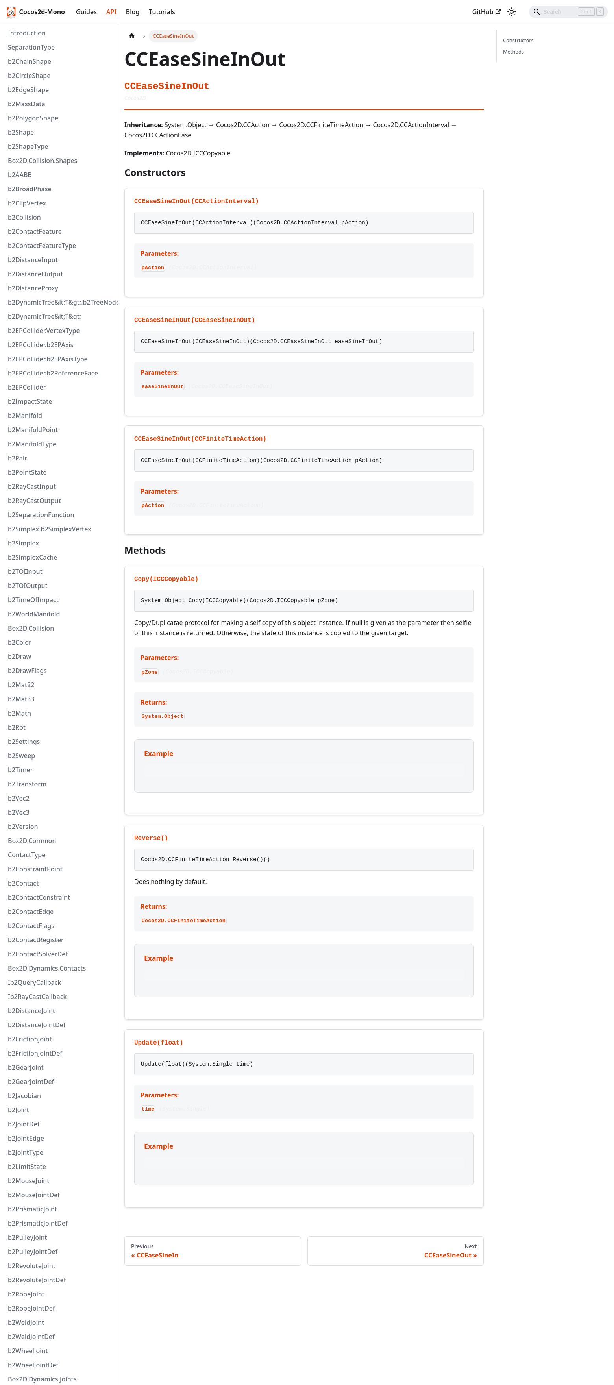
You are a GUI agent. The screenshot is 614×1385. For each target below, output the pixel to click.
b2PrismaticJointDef (38, 1223)
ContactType (26, 855)
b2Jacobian (24, 1095)
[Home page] (131, 36)
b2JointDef (24, 1124)
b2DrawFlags (27, 670)
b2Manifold (25, 415)
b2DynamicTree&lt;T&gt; (44, 316)
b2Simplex (23, 543)
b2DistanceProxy (33, 288)
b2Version (23, 826)
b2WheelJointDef (33, 1365)
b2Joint (18, 1110)
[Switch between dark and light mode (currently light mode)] (511, 12)
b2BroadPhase (30, 189)
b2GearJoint (26, 1067)
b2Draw (19, 656)
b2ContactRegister (36, 940)
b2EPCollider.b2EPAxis (41, 344)
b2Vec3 (19, 812)
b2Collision (24, 217)
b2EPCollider (27, 387)
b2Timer (20, 770)
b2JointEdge (26, 1138)
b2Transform (27, 784)
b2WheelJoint (28, 1350)
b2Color (19, 642)
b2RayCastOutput (34, 500)
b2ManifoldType (32, 444)
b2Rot (17, 727)
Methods (513, 51)
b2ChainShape (29, 61)
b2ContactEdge (31, 911)
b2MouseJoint (28, 1180)
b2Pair (17, 458)
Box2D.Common (32, 840)
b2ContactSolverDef (38, 954)
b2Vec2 (19, 798)
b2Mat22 (21, 684)
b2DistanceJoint (31, 1010)
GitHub (486, 11)
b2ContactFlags (31, 925)
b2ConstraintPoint (35, 869)
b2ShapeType (28, 146)
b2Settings (24, 741)
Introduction (27, 33)
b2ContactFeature (35, 231)
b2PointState (27, 472)
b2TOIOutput (28, 585)
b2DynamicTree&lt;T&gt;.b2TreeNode (61, 302)
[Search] (568, 12)
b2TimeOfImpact (33, 599)
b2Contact (23, 883)
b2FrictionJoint (30, 1039)
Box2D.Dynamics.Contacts (47, 968)
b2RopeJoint (26, 1294)
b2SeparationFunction (41, 514)
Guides (86, 11)
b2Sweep (21, 755)
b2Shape (21, 132)
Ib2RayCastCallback (37, 996)
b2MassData (26, 104)
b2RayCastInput (32, 486)
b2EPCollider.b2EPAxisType (48, 359)
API (111, 11)
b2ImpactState (30, 401)
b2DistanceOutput (35, 274)
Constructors (518, 40)
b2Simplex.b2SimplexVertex (49, 529)
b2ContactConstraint (39, 897)
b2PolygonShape (33, 118)
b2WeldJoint (26, 1322)
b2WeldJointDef (31, 1336)
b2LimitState (27, 1166)
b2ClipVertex (27, 203)
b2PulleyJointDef (32, 1251)
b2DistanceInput (33, 259)
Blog (132, 11)
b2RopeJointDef (31, 1308)
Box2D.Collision (31, 628)
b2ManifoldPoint (33, 429)
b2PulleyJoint (27, 1237)
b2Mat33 (21, 699)
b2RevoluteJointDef (37, 1280)
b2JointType (25, 1152)
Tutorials (162, 11)
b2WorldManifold (34, 614)
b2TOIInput (25, 571)
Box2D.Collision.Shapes (42, 160)
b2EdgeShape (28, 89)
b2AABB (20, 174)
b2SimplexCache (32, 557)
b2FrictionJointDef (35, 1053)
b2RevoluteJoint (31, 1265)
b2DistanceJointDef (37, 1025)
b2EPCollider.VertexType (44, 330)
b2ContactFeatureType (42, 245)
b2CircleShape (29, 75)
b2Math (19, 713)
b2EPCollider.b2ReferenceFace (53, 373)
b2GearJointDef (31, 1081)
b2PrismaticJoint (32, 1209)
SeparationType (31, 47)
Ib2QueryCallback (34, 982)
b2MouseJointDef (34, 1195)
